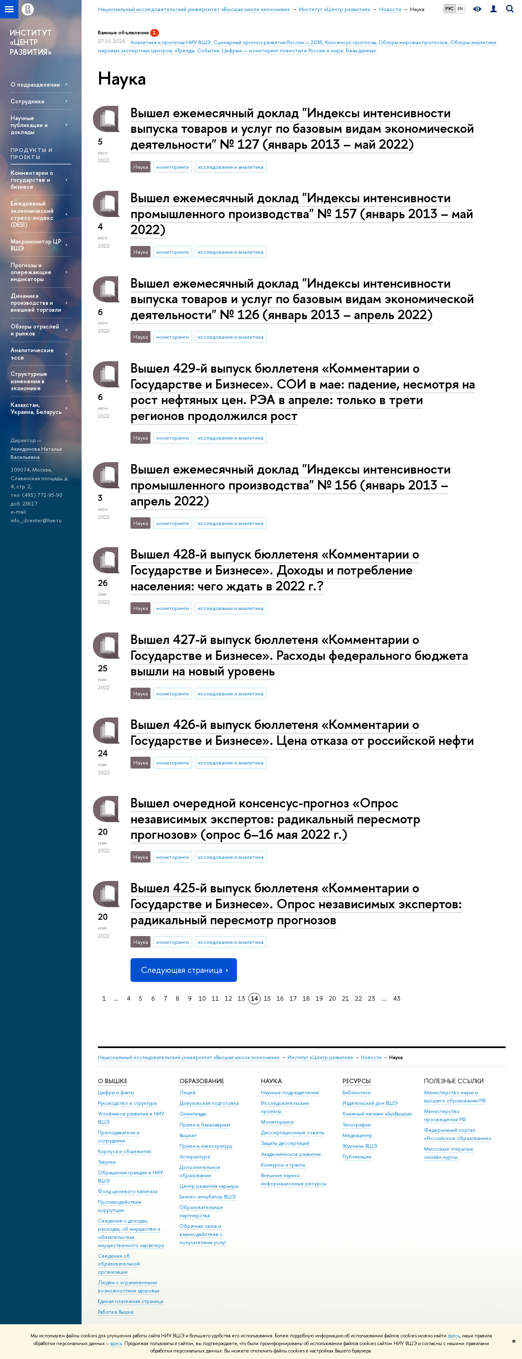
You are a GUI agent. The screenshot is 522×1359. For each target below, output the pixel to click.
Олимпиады (192, 1113)
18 (306, 998)
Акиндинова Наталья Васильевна (36, 453)
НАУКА (271, 1081)
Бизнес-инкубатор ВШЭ (207, 1196)
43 (396, 998)
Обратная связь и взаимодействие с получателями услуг (202, 1234)
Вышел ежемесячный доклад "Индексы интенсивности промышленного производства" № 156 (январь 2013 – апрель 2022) (290, 485)
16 (280, 998)
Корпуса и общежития (124, 1151)
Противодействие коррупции (120, 1206)
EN (460, 8)
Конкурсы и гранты (283, 1164)
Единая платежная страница (130, 1301)
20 (332, 998)
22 (358, 998)
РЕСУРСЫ (357, 1081)
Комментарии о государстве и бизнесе (32, 179)
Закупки (107, 1161)
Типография (357, 1124)
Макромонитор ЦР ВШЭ (36, 244)
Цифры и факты (116, 1092)
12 (228, 998)
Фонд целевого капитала (127, 1191)
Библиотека (356, 1092)
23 (371, 998)
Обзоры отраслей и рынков (35, 329)
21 (345, 998)
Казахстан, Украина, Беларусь (36, 408)
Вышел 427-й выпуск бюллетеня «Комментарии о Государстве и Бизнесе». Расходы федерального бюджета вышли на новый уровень (299, 655)
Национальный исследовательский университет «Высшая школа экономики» (189, 1057)
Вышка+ (188, 1135)
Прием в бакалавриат (204, 1124)
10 (202, 998)
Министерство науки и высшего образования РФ (455, 1096)
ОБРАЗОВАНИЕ (201, 1081)
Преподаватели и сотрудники (118, 1136)
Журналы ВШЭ (360, 1145)
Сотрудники (27, 101)
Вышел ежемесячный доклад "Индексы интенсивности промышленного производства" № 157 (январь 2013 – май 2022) (301, 213)
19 (319, 998)
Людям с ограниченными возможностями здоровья (128, 1286)
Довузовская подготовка (209, 1103)
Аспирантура (194, 1156)
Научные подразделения (290, 1092)
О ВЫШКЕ (112, 1081)
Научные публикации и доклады (29, 125)
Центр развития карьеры (209, 1185)
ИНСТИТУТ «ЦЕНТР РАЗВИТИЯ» (31, 42)
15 (267, 998)
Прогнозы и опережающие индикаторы (31, 272)
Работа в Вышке (116, 1311)
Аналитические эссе (32, 353)
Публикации (357, 1156)
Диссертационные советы (292, 1132)
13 (241, 998)
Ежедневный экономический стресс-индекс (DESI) (32, 213)
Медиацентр (357, 1135)
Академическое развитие (291, 1154)
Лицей (187, 1092)
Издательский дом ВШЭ (370, 1103)
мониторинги (172, 166)
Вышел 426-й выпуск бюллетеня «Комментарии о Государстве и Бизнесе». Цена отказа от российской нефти (302, 732)
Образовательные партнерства (201, 1211)
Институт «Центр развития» (320, 1057)
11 (215, 998)
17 (293, 998)
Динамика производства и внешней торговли (36, 302)
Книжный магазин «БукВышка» (377, 1113)
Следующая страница (183, 969)
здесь (454, 1335)
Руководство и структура (127, 1103)
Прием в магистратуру (205, 1145)
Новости (371, 1057)
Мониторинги (277, 1121)
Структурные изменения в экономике (29, 380)
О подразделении (35, 84)
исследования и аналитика (230, 166)
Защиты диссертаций (285, 1143)
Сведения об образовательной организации (119, 1264)
